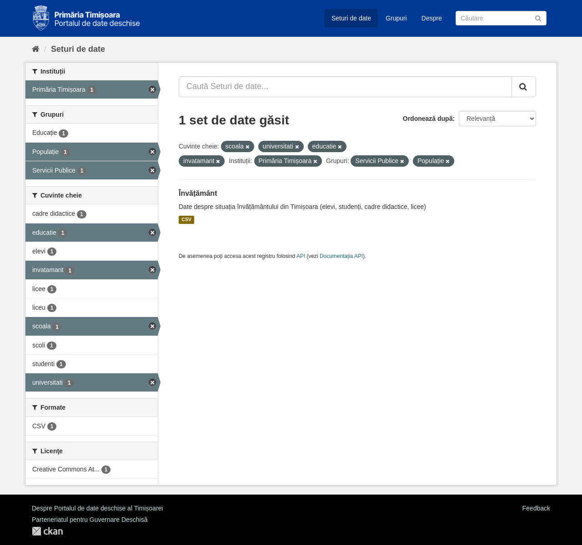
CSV (186, 220)
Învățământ (198, 193)
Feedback (536, 508)
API (300, 256)
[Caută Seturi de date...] (345, 86)
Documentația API (341, 256)
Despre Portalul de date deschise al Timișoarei (97, 508)
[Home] (36, 49)
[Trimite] (538, 17)
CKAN (47, 531)
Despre (431, 18)
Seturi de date (351, 18)
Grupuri (396, 18)
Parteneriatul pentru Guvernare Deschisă (89, 519)
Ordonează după (428, 118)
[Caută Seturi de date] (501, 18)
